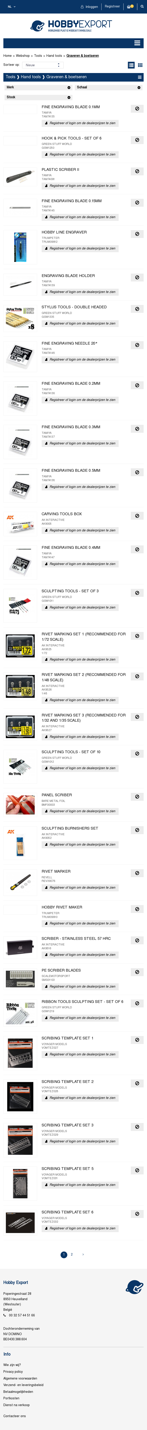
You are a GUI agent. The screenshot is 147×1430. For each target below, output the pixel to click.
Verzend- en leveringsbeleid (23, 1385)
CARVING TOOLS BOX (62, 514)
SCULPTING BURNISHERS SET (70, 829)
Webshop (23, 56)
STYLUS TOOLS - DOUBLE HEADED (74, 307)
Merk (10, 87)
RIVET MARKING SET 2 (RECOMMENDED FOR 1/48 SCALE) (84, 677)
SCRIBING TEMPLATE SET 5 (67, 1169)
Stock (11, 97)
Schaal (82, 87)
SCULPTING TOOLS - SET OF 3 (70, 591)
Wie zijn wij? (12, 1365)
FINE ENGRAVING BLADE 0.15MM (72, 201)
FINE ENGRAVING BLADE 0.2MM (71, 384)
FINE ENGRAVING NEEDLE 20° (70, 343)
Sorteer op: (11, 65)
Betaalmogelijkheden (18, 1392)
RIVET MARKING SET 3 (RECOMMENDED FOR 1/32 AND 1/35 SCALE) (84, 718)
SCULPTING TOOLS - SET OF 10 (71, 752)
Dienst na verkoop (16, 1405)
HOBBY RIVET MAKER (62, 907)
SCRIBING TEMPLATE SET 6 (67, 1212)
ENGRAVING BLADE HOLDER (68, 276)
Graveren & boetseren (82, 56)
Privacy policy (13, 1372)
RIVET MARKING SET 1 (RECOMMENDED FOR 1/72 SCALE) (84, 637)
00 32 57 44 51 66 (22, 1315)
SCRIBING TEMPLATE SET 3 (67, 1125)
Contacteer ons (14, 1416)
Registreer (112, 6)
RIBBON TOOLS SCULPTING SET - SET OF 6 (82, 1002)
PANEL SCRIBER (57, 795)
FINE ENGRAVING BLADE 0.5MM (71, 471)
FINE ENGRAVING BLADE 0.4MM (71, 548)
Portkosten (11, 1398)
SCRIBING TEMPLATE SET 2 (67, 1082)
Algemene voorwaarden (20, 1378)
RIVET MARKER (56, 872)
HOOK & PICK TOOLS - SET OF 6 (72, 138)
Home (7, 56)
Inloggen (91, 7)
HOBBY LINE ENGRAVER (64, 232)
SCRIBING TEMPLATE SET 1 (67, 1038)
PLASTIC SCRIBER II (60, 170)
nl (9, 7)
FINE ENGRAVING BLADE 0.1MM (71, 107)
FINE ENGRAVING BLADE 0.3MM (71, 427)
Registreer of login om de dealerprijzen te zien (82, 123)
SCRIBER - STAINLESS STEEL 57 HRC (76, 939)
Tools (38, 56)
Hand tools (54, 56)
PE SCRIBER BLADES (61, 970)
